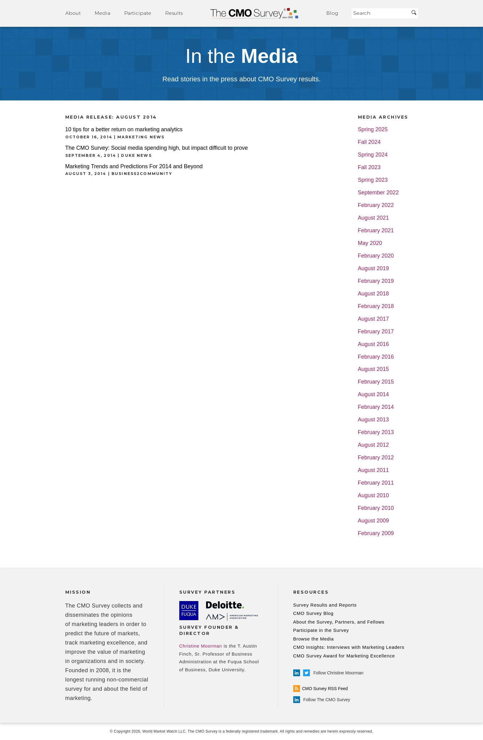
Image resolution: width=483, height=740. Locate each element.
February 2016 (376, 357)
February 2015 (376, 382)
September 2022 (378, 193)
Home (254, 13)
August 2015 (373, 369)
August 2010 (373, 495)
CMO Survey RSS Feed (320, 688)
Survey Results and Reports (325, 605)
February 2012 (376, 458)
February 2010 (376, 508)
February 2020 (376, 256)
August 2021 (373, 218)
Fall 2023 (369, 167)
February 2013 (376, 432)
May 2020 (370, 243)
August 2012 (373, 445)
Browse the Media (313, 638)
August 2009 (373, 521)
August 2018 (373, 294)
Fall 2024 (369, 142)
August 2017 (373, 319)
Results (174, 13)
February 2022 (376, 205)
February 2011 (376, 483)
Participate (137, 13)
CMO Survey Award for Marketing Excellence (344, 655)
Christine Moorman (200, 646)
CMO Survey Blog (313, 613)
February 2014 (376, 407)
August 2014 (373, 394)
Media (102, 13)
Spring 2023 (373, 180)
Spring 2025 (373, 129)
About (73, 13)
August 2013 (373, 420)
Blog (332, 13)
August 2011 (373, 470)
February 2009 (376, 533)
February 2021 (376, 231)
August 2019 (373, 268)
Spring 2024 (373, 155)
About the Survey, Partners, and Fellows (339, 621)
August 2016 (373, 344)
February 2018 (376, 306)
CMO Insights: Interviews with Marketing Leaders (348, 647)
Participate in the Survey (321, 630)
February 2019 (376, 281)
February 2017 (376, 332)
